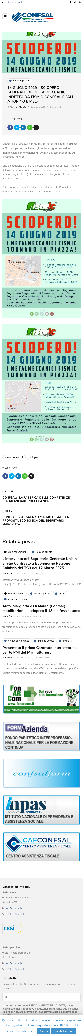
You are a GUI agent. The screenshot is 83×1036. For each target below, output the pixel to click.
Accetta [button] (43, 1031)
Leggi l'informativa (63, 1031)
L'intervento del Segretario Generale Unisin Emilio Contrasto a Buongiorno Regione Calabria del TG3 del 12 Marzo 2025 (39, 565)
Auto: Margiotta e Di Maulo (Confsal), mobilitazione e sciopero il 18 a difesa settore (41, 610)
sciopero (34, 457)
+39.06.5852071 (14, 914)
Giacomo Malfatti (18, 107)
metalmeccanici (14, 457)
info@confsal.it (14, 2)
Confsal (8, 575)
